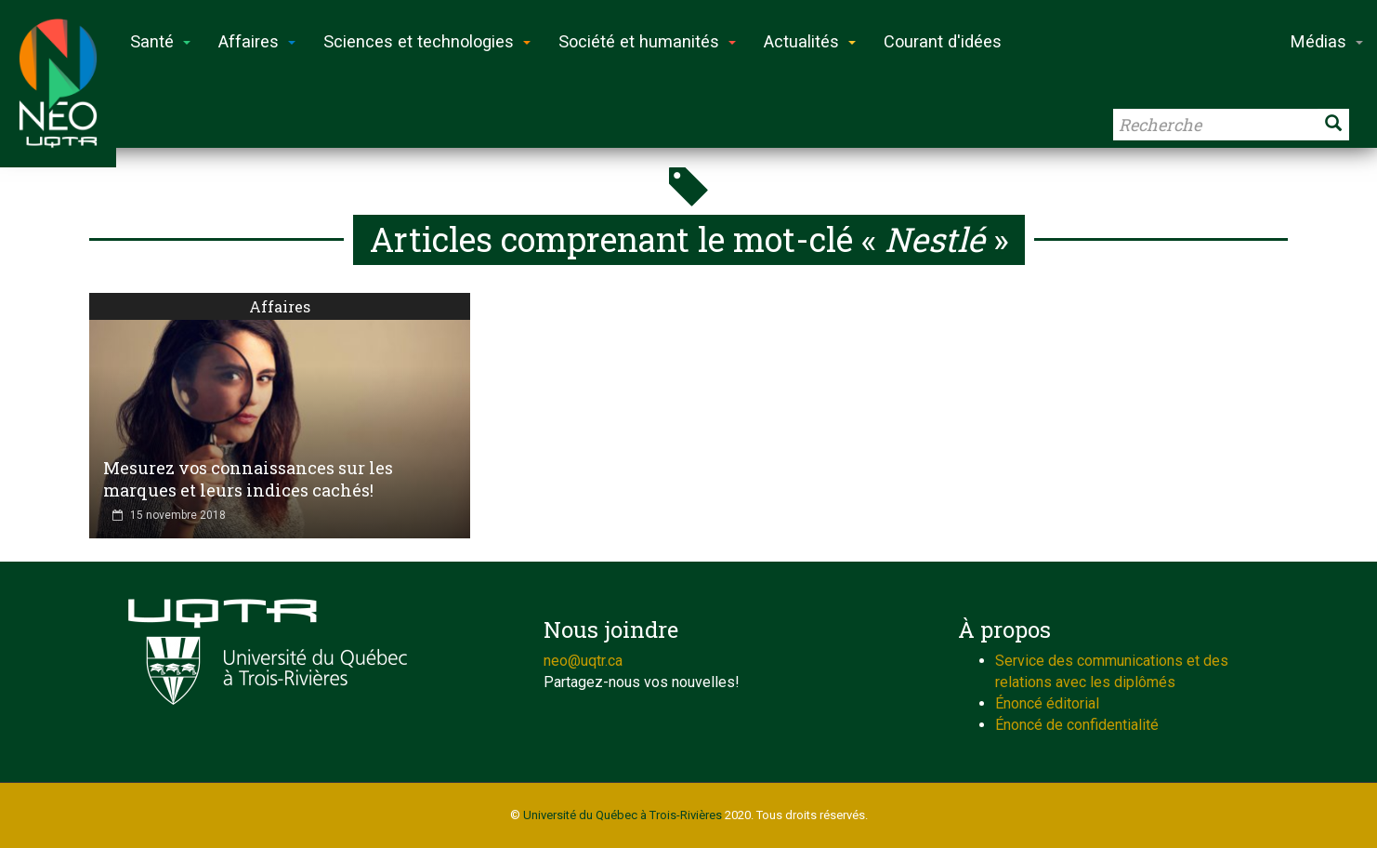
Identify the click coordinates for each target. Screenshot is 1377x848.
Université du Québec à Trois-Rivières (622, 815)
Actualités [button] (810, 41)
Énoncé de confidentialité (1077, 725)
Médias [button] (1327, 41)
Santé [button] (160, 41)
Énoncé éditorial (1047, 703)
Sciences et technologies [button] (427, 41)
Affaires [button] (256, 41)
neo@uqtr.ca (583, 660)
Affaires (279, 306)
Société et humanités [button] (647, 41)
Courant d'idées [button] (943, 41)
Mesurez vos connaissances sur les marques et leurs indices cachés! (248, 479)
